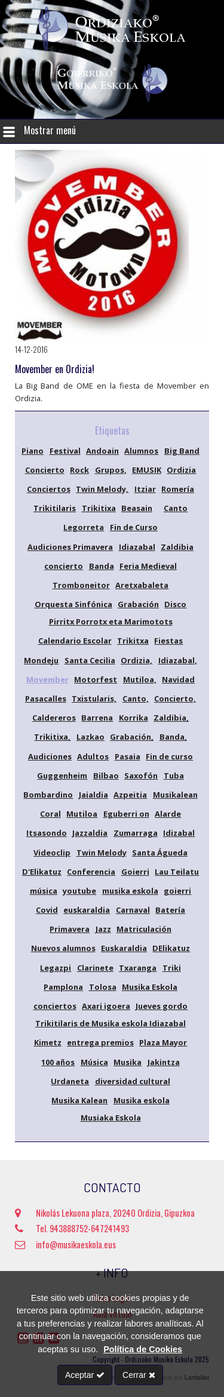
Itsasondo (46, 832)
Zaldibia (177, 546)
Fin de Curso (134, 527)
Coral (50, 813)
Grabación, (132, 736)
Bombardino (48, 794)
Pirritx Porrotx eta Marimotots (111, 621)
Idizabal (179, 832)
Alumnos (141, 450)
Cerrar (138, 1375)
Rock (79, 469)
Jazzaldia (90, 832)
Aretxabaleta (141, 585)
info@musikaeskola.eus (65, 1244)
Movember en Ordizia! (54, 369)
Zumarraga (135, 832)
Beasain (136, 508)
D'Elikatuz (42, 871)
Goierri (135, 871)
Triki (171, 967)
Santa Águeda (160, 852)
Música (94, 1062)
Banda (101, 566)
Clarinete (95, 967)
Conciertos (48, 489)
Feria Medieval (148, 566)
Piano (33, 450)
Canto (176, 508)
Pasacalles (45, 698)
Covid (47, 909)
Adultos (93, 756)
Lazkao (90, 736)
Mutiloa (81, 813)
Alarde (168, 813)
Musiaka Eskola (111, 1117)
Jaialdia (93, 794)
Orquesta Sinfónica (73, 604)
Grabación (138, 604)
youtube (79, 890)
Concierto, (175, 698)
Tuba (174, 775)
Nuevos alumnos (63, 948)
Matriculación (143, 929)
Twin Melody (101, 852)
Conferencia (91, 871)
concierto (63, 566)
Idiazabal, (177, 660)
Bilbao (106, 775)
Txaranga (138, 967)
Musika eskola (141, 1100)
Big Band (182, 450)
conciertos (54, 1006)
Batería (170, 909)
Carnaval (133, 909)
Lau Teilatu (177, 871)
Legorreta (83, 527)
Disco (175, 604)
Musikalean (175, 794)
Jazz (103, 929)
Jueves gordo (162, 1006)
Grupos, (111, 469)
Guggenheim (62, 775)
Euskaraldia (124, 948)
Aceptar (85, 1375)
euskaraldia (86, 909)
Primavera (70, 929)
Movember (47, 679)
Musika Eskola (149, 986)
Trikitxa (133, 640)
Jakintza (164, 1062)
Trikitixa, (52, 736)
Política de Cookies (142, 1349)
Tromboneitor (81, 585)
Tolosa (102, 986)
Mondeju (41, 660)
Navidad (178, 679)
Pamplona (63, 986)
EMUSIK (146, 469)
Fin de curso (169, 756)
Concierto (45, 469)
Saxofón (141, 775)
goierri (177, 890)
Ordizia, (136, 660)
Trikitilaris (54, 508)
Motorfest (95, 679)
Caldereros (54, 717)
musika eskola (130, 890)
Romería (177, 489)
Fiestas (168, 640)
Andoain (102, 450)
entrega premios (100, 1042)
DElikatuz (171, 948)
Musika (127, 1062)
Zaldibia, (171, 717)
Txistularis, (94, 698)
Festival (65, 450)
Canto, (135, 698)
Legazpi (55, 967)
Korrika (133, 717)
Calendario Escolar (75, 640)
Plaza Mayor (163, 1042)
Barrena (97, 717)
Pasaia (127, 756)
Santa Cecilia (90, 660)
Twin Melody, (102, 489)
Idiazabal (137, 546)
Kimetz (48, 1042)
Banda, (173, 736)
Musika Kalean (79, 1100)
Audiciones (50, 756)
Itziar (145, 489)
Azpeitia (130, 794)
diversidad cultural (132, 1081)
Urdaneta (70, 1081)
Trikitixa (99, 508)
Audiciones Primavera (70, 546)
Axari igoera (106, 1006)
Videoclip (51, 852)
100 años (58, 1062)
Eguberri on (126, 813)
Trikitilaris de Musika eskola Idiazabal (110, 1023)
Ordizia (181, 469)
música (43, 890)
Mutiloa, (140, 679)
